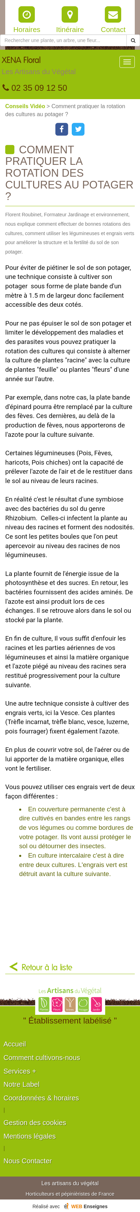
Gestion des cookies (34, 1122)
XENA (39, 67)
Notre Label (21, 1084)
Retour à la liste (47, 968)
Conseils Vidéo (26, 106)
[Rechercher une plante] (63, 40)
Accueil (14, 1044)
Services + (19, 1071)
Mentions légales (29, 1136)
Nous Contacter (27, 1161)
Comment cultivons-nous (41, 1057)
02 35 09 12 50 (34, 88)
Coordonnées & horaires (41, 1098)
